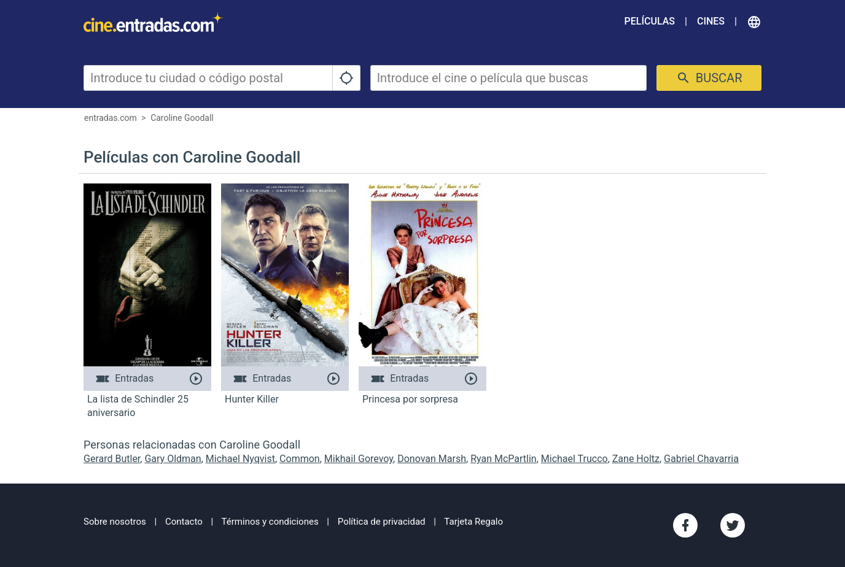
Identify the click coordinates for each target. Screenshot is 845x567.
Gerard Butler (112, 459)
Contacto (184, 521)
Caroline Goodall (182, 118)
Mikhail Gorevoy (358, 459)
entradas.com (110, 118)
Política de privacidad (382, 521)
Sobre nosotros (115, 521)
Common (299, 459)
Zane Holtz (636, 459)
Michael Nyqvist (240, 459)
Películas (650, 21)
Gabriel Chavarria (701, 459)
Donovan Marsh (431, 459)
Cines (711, 21)
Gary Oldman (172, 459)
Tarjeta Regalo (473, 521)
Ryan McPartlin (503, 459)
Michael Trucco (574, 459)
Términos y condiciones (270, 521)
